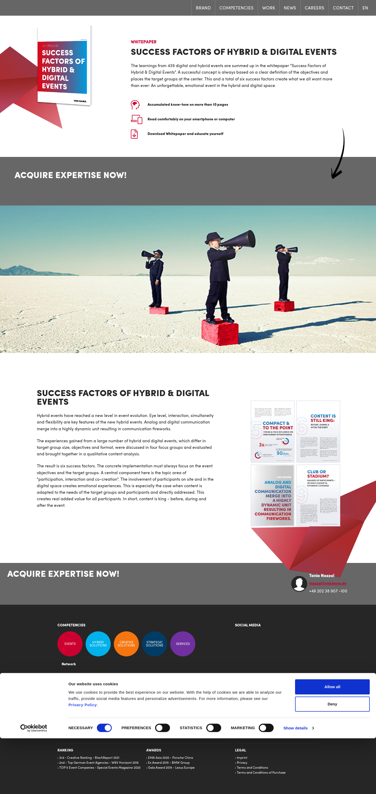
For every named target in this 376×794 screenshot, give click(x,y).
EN (365, 8)
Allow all (332, 742)
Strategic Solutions (154, 644)
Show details (295, 783)
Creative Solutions (126, 644)
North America (201, 706)
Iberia (195, 701)
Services (183, 643)
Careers (314, 8)
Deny (332, 759)
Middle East (199, 721)
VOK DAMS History (118, 704)
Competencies (236, 8)
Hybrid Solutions (98, 644)
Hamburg (156, 706)
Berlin (153, 721)
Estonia (196, 716)
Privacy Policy (82, 760)
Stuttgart (155, 716)
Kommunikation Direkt (120, 689)
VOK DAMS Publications (121, 699)
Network (69, 664)
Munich (154, 701)
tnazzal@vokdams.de (327, 584)
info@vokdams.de (255, 720)
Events (70, 643)
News (290, 8)
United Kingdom (202, 726)
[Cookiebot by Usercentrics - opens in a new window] (34, 784)
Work (268, 8)
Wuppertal (156, 696)
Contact (343, 8)
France (196, 696)
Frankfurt (155, 711)
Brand (203, 8)
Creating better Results (120, 694)
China (195, 711)
